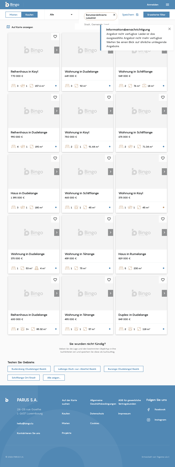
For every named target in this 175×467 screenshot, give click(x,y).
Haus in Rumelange (132, 254)
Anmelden (152, 4)
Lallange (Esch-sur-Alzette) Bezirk (77, 368)
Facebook (156, 410)
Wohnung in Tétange (80, 254)
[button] (56, 50)
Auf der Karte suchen (69, 402)
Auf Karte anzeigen (19, 26)
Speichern (130, 15)
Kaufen (29, 14)
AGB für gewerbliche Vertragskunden (129, 402)
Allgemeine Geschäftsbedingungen (101, 402)
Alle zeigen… (54, 377)
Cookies (94, 423)
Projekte (66, 432)
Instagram (156, 420)
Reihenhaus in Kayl (24, 71)
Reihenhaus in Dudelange (29, 132)
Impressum (124, 413)
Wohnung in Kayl (77, 132)
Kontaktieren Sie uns (28, 433)
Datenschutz (97, 413)
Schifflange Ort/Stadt (24, 377)
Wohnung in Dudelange (81, 71)
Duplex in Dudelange (133, 315)
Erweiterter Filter (156, 14)
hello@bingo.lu (25, 423)
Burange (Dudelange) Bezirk (123, 368)
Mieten (13, 14)
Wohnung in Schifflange (135, 71)
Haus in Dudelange (24, 193)
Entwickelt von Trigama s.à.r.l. (156, 457)
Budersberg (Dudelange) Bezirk (29, 368)
